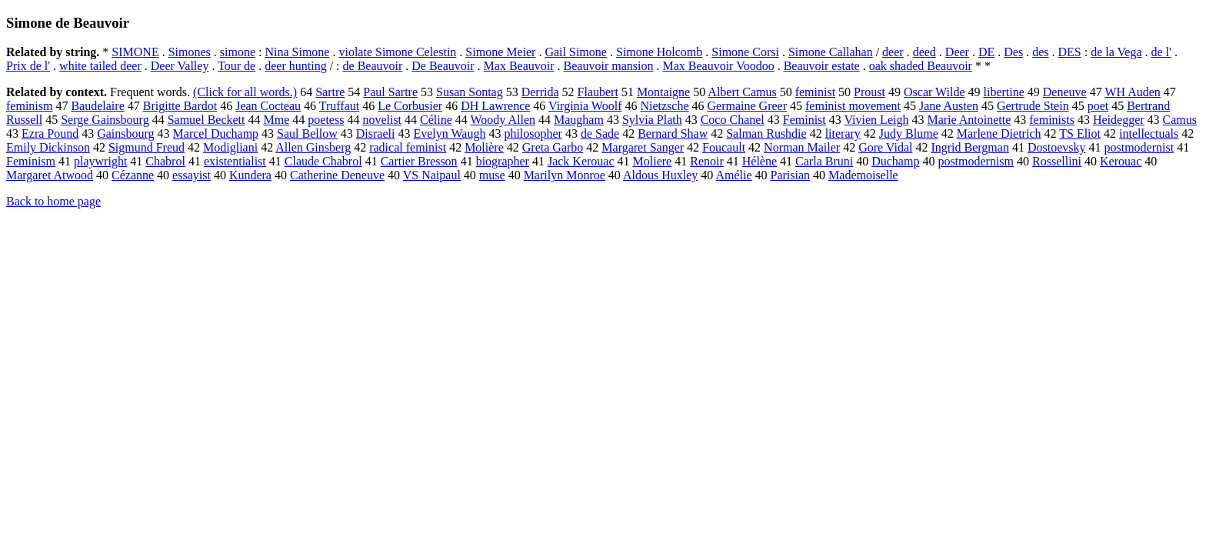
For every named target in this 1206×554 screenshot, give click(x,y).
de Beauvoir (373, 65)
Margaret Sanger (642, 147)
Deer (957, 51)
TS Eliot (1080, 133)
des (1040, 51)
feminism (29, 105)
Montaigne (663, 91)
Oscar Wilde (934, 91)
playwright (100, 161)
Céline (436, 119)
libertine (1003, 91)
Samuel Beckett (206, 119)
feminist (815, 91)
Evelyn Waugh (449, 133)
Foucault (723, 147)
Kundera (250, 175)
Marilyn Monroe (564, 175)
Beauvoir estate (822, 65)
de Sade (600, 133)
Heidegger (1118, 119)
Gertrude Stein (1033, 105)
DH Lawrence (495, 105)
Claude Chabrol (323, 161)
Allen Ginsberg (313, 147)
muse (492, 175)
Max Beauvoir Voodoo (718, 65)
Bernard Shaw (673, 133)
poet (1098, 105)
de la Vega (1116, 51)
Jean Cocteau (268, 105)
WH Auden (1132, 91)
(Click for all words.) (245, 91)
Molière (484, 147)
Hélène (759, 161)
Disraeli (375, 133)
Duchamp (895, 161)
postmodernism (976, 161)
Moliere (652, 161)
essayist (191, 175)
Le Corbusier (410, 105)
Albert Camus (742, 91)
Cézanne (133, 175)
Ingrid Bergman (969, 147)
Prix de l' (28, 65)
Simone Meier (500, 51)
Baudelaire (97, 105)
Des (1013, 51)
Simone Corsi (745, 51)
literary (843, 133)
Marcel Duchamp (216, 133)
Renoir (707, 161)
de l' (1161, 51)
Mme (277, 119)
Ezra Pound (50, 133)
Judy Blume (908, 133)
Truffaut (339, 105)
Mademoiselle (863, 175)
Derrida (540, 91)
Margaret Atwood (49, 175)
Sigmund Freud (146, 147)
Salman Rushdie (766, 133)
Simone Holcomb (659, 51)
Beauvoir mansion (609, 65)
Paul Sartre (390, 91)
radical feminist (407, 147)
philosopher (533, 133)
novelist (381, 119)
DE (986, 51)
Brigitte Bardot (180, 105)
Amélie (733, 175)
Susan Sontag (469, 91)
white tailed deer (100, 65)
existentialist (235, 161)
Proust (869, 91)
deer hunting (295, 65)
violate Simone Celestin (397, 51)
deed (924, 51)
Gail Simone (575, 51)
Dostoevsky (1057, 147)
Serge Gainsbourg (105, 119)
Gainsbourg (125, 133)
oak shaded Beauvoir (920, 65)
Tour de (236, 65)
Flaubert (598, 91)
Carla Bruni (824, 161)
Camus (1180, 119)
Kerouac (1120, 161)
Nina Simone (297, 51)
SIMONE (135, 51)
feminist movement (853, 105)
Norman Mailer (802, 147)
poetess (326, 119)
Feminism (30, 161)
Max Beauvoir (519, 65)
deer (893, 51)
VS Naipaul (432, 175)
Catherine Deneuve (337, 175)
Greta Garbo (553, 147)
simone (237, 51)
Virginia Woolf (584, 105)
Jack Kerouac (581, 161)
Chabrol (165, 161)
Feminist (804, 119)
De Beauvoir (442, 65)
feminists (1051, 119)
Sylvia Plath (652, 119)
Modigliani (230, 147)
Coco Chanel (733, 119)
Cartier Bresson (419, 161)
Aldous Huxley (660, 175)
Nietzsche (664, 105)
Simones (189, 51)
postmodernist (1139, 147)
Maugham (579, 119)
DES (1069, 51)
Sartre (330, 91)
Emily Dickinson (48, 147)
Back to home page (53, 201)
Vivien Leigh (877, 119)
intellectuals (1148, 133)
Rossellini (1056, 161)
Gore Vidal (885, 147)
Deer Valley (180, 65)
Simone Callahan (830, 51)
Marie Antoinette (969, 119)
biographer (502, 161)
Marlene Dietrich (999, 133)
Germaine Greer (748, 105)
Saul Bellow (307, 133)
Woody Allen (503, 119)
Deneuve (1065, 91)
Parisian (791, 175)
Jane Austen (948, 105)
